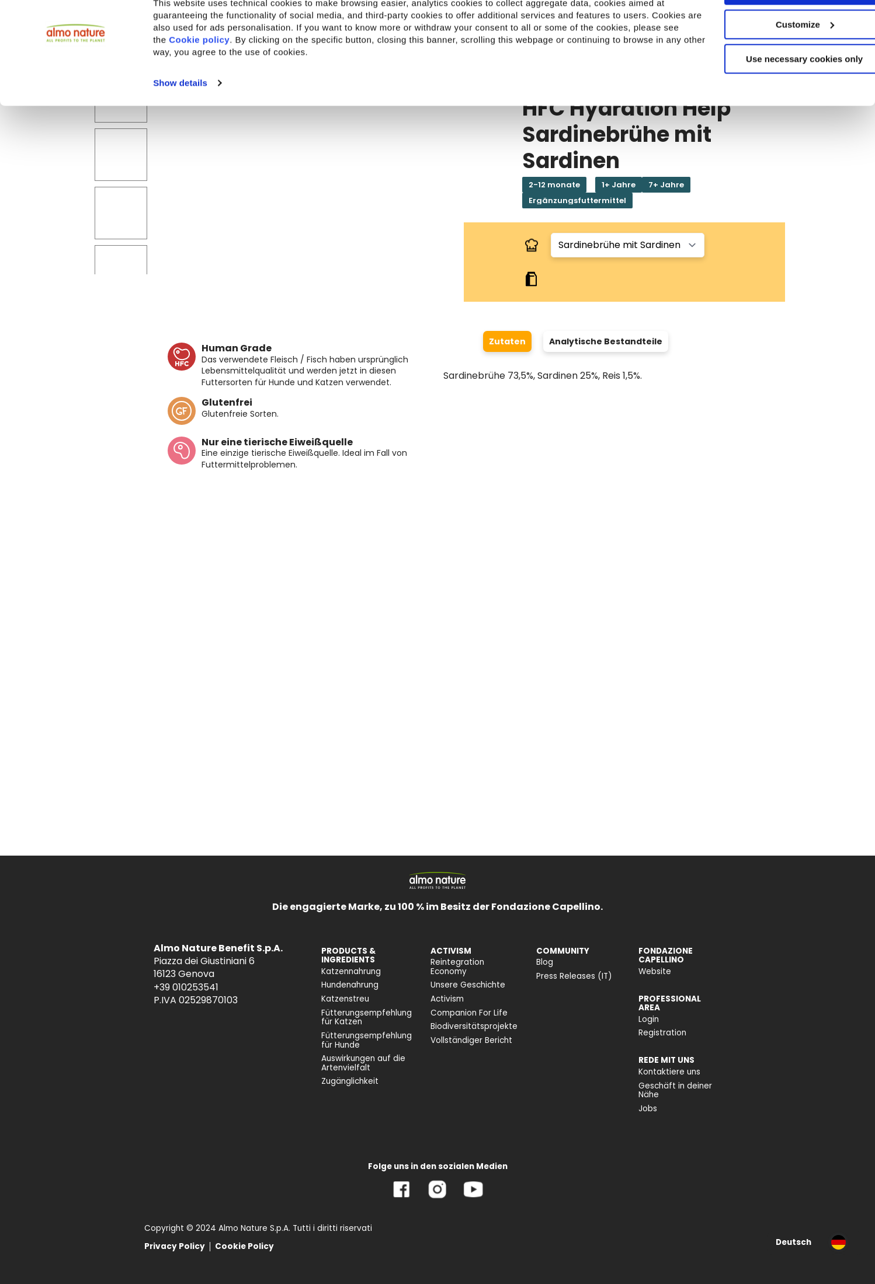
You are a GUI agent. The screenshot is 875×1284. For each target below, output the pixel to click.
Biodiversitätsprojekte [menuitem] (474, 1026)
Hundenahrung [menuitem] (350, 984)
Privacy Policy (174, 1246)
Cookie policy (284, 78)
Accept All (777, 29)
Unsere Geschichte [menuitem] (467, 984)
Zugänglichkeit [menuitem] (350, 1081)
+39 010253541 (186, 987)
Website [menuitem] (654, 971)
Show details (180, 122)
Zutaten (507, 341)
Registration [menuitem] (662, 1032)
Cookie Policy (244, 1246)
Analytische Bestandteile (605, 341)
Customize (778, 63)
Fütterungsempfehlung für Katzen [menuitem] (366, 1017)
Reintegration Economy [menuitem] (457, 967)
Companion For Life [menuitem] (469, 1012)
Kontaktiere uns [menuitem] (669, 1071)
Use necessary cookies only (777, 98)
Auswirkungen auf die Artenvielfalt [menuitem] (363, 1063)
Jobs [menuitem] (647, 1108)
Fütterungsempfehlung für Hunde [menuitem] (366, 1040)
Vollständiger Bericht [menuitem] (471, 1040)
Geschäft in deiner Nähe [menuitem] (675, 1090)
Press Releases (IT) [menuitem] (574, 976)
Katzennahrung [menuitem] (351, 971)
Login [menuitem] (648, 1019)
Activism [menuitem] (447, 998)
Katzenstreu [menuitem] (345, 998)
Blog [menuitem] (544, 962)
